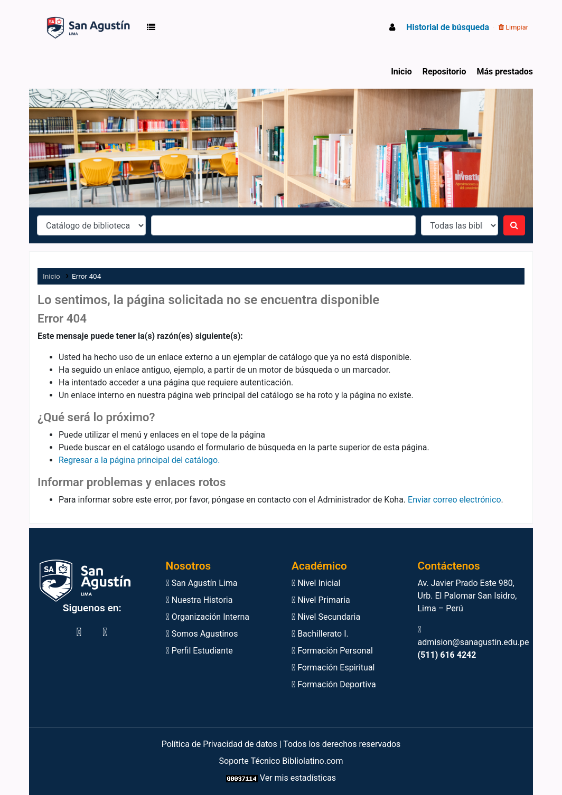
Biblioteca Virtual (59, 27)
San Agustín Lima (202, 583)
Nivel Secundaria (326, 617)
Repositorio (444, 72)
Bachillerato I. (320, 634)
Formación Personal (332, 651)
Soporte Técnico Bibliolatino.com (281, 761)
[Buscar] (514, 225)
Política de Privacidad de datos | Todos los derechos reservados (281, 744)
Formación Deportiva (334, 684)
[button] (153, 27)
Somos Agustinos (202, 634)
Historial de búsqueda (447, 27)
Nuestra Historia (199, 600)
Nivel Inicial (316, 583)
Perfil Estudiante (199, 651)
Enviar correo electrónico (454, 500)
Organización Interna (208, 617)
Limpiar (513, 27)
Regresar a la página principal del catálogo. (139, 460)
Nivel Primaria (321, 600)
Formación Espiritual (333, 667)
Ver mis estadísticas (298, 778)
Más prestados (504, 72)
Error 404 (86, 276)
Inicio (401, 72)
